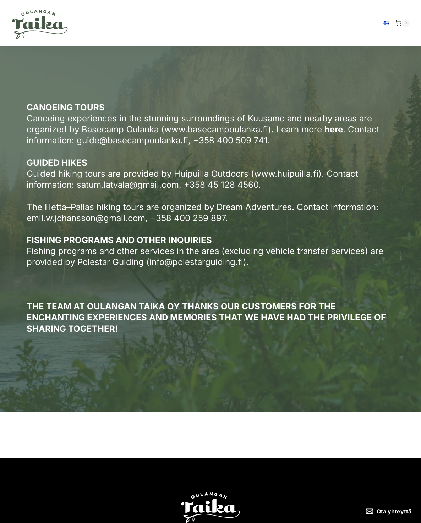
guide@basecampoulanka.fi (132, 140)
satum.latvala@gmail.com (128, 185)
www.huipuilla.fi (286, 174)
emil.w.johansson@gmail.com (86, 218)
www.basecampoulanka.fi (216, 129)
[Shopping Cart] (402, 23)
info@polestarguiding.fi (196, 262)
